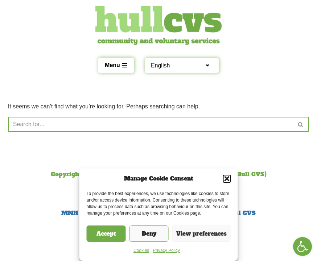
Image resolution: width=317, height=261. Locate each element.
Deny (149, 233)
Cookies (141, 250)
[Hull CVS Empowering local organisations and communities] (158, 25)
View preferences (201, 233)
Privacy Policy (166, 250)
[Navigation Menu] (116, 65)
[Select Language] (178, 65)
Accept (106, 233)
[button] (302, 246)
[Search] (150, 124)
